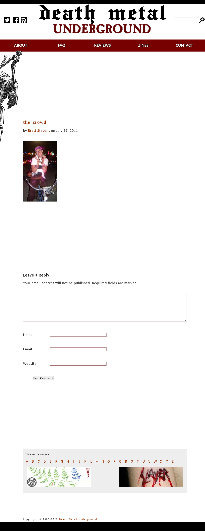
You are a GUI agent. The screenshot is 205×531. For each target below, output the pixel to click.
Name (28, 339)
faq (61, 45)
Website (29, 368)
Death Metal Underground (78, 524)
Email (27, 354)
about (20, 45)
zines (143, 45)
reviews (102, 45)
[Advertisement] (107, 86)
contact (184, 45)
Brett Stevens (39, 130)
